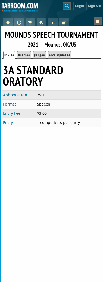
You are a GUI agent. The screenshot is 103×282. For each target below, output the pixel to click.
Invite (9, 55)
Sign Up (94, 6)
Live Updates (59, 55)
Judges (39, 55)
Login (79, 6)
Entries (24, 55)
